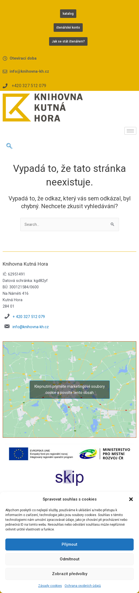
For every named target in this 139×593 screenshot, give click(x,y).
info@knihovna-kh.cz (31, 326)
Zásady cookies (50, 586)
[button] (131, 499)
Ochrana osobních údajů (83, 586)
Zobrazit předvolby (69, 573)
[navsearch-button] (9, 146)
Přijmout (69, 544)
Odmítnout (70, 559)
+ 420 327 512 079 (29, 316)
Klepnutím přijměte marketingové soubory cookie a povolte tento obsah (69, 389)
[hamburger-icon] (130, 131)
